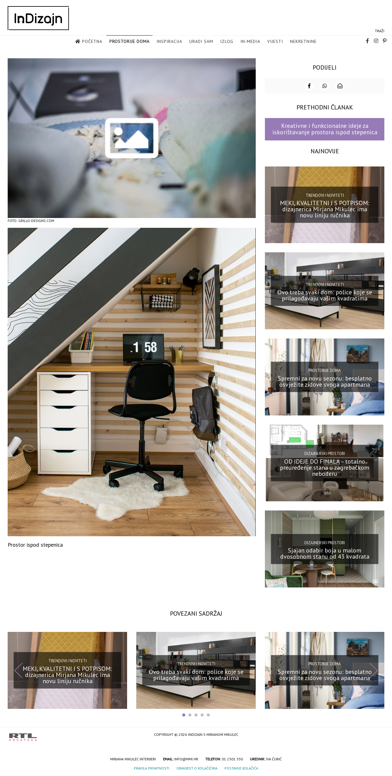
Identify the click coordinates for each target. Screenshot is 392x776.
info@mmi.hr (186, 758)
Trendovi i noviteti (325, 195)
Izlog (226, 41)
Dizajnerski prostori (324, 453)
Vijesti (275, 41)
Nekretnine (303, 41)
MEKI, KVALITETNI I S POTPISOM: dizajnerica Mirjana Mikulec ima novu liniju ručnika (324, 209)
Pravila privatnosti (151, 768)
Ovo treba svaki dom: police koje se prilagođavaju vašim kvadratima (324, 295)
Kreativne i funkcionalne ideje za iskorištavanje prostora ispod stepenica (324, 128)
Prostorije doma (129, 41)
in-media (250, 41)
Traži (379, 31)
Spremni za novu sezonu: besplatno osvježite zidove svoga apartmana (325, 381)
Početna (92, 41)
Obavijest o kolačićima (196, 768)
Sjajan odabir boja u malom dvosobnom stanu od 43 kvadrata (324, 553)
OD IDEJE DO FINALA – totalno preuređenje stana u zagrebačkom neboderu (324, 467)
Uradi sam (201, 41)
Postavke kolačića (241, 768)
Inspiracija (169, 41)
